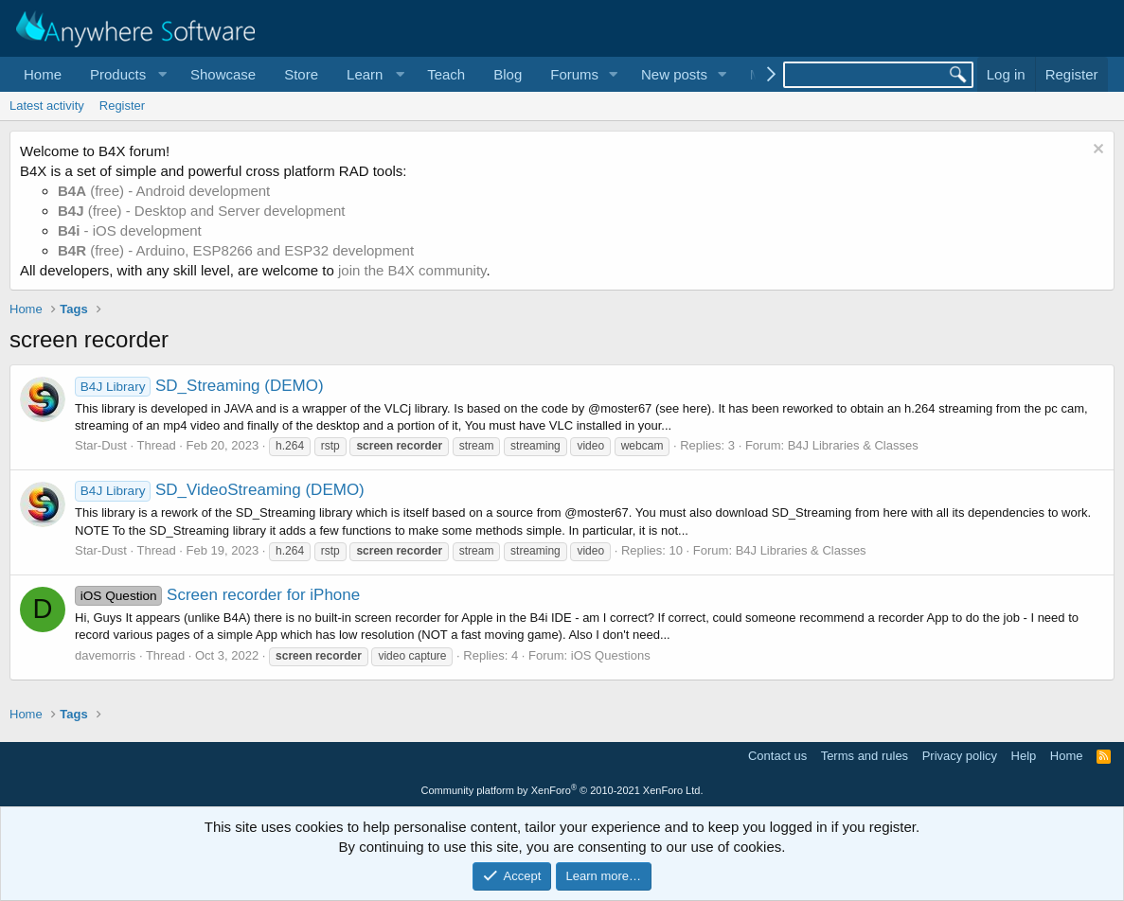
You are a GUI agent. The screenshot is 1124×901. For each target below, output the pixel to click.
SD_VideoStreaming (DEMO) (220, 490)
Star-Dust (101, 445)
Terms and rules (864, 756)
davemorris (105, 655)
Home (43, 74)
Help (1024, 756)
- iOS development (130, 230)
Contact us (777, 756)
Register (122, 105)
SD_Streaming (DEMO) (199, 386)
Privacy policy (959, 756)
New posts (674, 74)
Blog (507, 74)
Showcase (223, 74)
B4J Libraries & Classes (853, 445)
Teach (446, 74)
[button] (126, 74)
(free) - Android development (164, 191)
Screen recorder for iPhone (217, 595)
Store (301, 74)
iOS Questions (611, 655)
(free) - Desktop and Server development (202, 211)
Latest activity (46, 105)
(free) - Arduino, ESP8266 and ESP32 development (236, 250)
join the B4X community (412, 270)
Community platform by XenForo (562, 790)
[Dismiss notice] (1096, 151)
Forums (574, 74)
